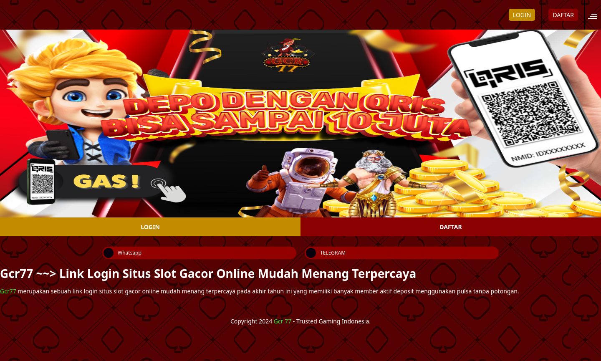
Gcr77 (8, 291)
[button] (595, 15)
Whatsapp (122, 253)
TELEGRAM (326, 253)
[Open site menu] (597, 15)
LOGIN (522, 15)
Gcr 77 (282, 321)
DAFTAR (563, 15)
